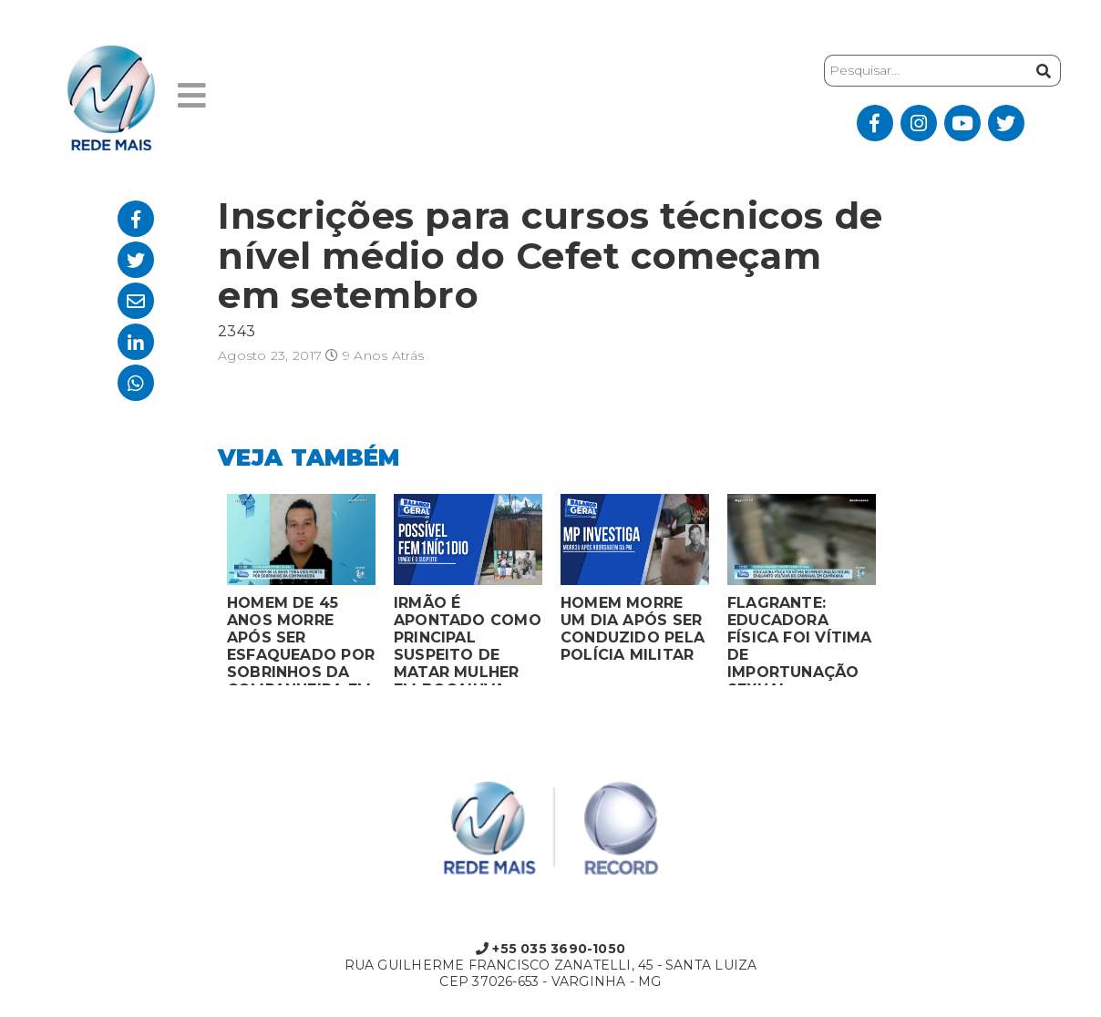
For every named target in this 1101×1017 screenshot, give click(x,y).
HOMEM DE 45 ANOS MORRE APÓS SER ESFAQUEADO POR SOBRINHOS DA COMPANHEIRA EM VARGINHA (301, 639)
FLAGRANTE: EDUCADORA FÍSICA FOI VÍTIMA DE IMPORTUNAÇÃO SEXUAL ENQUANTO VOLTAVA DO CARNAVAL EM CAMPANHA (799, 639)
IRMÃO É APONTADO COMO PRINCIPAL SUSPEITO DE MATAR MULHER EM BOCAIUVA (467, 639)
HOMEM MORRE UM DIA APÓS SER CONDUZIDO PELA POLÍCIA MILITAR (633, 628)
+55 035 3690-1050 (550, 948)
